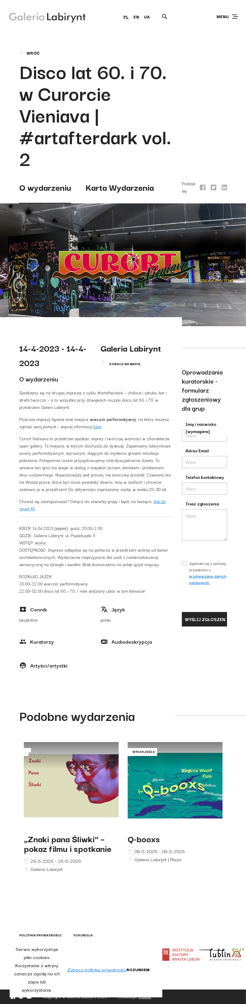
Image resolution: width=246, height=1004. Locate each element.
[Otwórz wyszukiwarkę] (164, 17)
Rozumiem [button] (138, 969)
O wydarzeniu (45, 186)
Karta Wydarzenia (120, 186)
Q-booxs (144, 838)
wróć (29, 52)
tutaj (97, 426)
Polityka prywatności (40, 935)
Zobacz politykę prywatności (96, 969)
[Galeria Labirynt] (43, 16)
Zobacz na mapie (125, 363)
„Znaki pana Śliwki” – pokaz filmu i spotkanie (67, 843)
